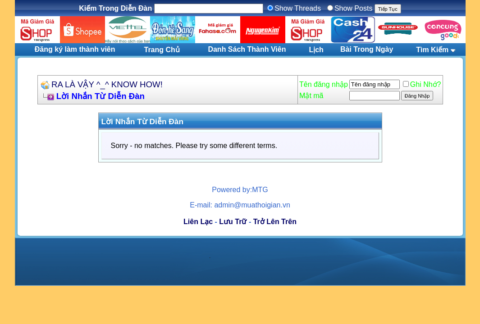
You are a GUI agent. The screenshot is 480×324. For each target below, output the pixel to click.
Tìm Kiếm (432, 50)
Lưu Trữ (233, 221)
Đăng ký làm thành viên (75, 49)
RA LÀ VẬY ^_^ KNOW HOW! (107, 84)
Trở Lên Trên (275, 221)
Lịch (316, 50)
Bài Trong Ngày (366, 49)
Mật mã (311, 95)
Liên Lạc (198, 221)
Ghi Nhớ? (422, 84)
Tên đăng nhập (323, 84)
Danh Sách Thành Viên (247, 49)
